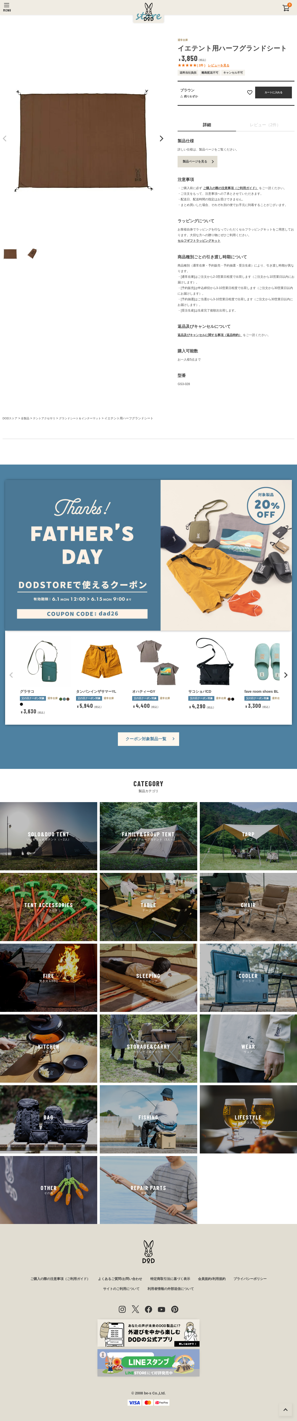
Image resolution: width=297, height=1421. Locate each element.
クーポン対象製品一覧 (146, 738)
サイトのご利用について (119, 1289)
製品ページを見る (195, 161)
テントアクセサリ (47, 418)
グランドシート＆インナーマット (86, 418)
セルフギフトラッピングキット (199, 240)
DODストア (11, 418)
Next (161, 138)
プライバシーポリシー (257, 1279)
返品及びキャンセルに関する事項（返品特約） (210, 335)
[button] (11, 674)
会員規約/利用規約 (216, 1279)
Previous (5, 138)
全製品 (26, 418)
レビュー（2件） (265, 125)
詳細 (207, 125)
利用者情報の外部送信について (172, 1289)
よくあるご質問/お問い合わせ (118, 1279)
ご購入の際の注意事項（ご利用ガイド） (230, 188)
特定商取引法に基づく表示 (171, 1279)
